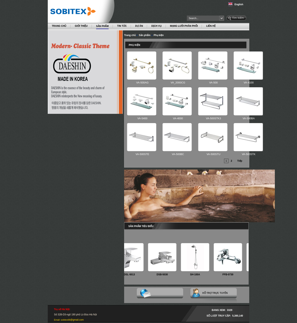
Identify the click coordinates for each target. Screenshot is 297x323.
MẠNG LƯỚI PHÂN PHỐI (184, 26)
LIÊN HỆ (210, 26)
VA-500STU (213, 154)
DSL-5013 (131, 274)
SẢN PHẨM (102, 26)
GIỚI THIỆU (81, 26)
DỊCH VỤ (156, 26)
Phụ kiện (159, 35)
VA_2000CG (178, 82)
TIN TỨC (122, 26)
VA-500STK (248, 154)
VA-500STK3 (213, 118)
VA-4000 (178, 118)
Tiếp (239, 160)
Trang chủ (130, 35)
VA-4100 (249, 82)
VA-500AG (142, 82)
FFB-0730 (229, 274)
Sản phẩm (145, 35)
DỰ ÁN (139, 26)
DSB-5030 (163, 274)
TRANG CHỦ (59, 26)
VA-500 (213, 82)
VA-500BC (178, 154)
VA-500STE (142, 154)
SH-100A (196, 274)
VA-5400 (142, 118)
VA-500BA (249, 118)
